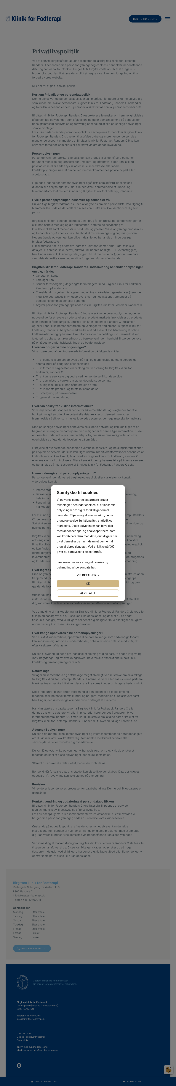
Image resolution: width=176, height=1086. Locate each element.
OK (88, 583)
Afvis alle (88, 593)
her (93, 567)
